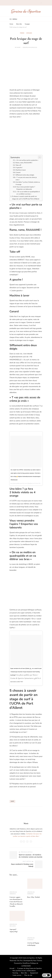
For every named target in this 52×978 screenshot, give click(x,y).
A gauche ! (19, 168)
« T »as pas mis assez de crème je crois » (26, 178)
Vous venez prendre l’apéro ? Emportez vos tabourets (25, 188)
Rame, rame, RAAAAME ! (24, 163)
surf (12, 801)
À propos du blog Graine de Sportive (29, 968)
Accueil (12, 968)
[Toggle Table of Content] (39, 157)
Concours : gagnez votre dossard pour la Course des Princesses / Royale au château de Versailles (16, 901)
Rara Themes (37, 961)
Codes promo (16, 975)
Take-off (18, 165)
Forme (22, 33)
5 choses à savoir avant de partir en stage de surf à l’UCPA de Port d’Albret (25, 197)
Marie (19, 47)
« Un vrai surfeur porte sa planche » (27, 160)
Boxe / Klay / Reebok (33, 897)
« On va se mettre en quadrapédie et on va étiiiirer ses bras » (28, 193)
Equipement (34, 973)
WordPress (26, 963)
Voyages (29, 33)
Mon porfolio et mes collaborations (24, 971)
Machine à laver (21, 170)
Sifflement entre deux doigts (25, 175)
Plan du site (28, 975)
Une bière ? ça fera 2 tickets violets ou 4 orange (28, 183)
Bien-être (24, 973)
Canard (18, 172)
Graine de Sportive (26, 11)
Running (15, 973)
